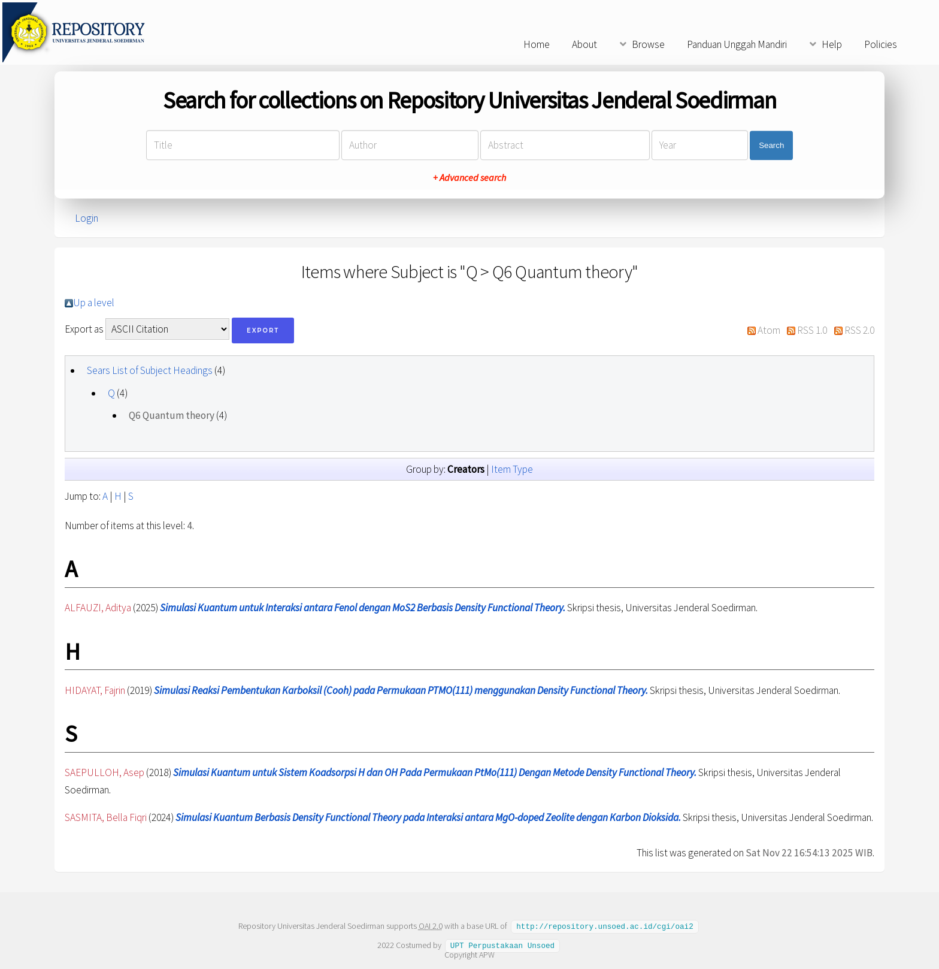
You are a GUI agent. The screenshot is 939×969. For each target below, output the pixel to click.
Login (86, 218)
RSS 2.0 (859, 330)
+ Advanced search (469, 178)
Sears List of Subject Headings (150, 370)
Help (832, 44)
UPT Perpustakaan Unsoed (502, 944)
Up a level (93, 302)
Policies (880, 44)
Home (536, 44)
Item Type (512, 469)
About (584, 44)
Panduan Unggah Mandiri (737, 44)
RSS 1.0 (812, 330)
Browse (648, 44)
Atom (769, 330)
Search (771, 145)
